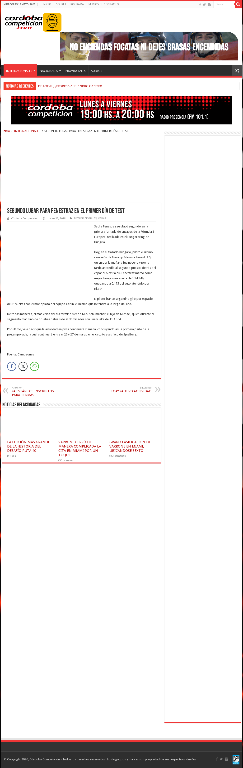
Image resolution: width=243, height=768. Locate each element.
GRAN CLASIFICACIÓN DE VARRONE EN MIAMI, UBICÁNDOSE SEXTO (130, 446)
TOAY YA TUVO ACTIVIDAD (127, 389)
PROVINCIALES (75, 71)
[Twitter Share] (23, 366)
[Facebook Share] (11, 366)
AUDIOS (96, 71)
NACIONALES (49, 71)
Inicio (6, 131)
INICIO (46, 4)
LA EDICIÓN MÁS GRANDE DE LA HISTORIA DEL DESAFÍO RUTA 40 (28, 446)
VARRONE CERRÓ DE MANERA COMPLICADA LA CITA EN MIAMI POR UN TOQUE (79, 448)
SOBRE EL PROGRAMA (70, 4)
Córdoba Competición (24, 218)
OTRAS (102, 218)
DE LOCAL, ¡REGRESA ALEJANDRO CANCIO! (70, 86)
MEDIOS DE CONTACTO (104, 4)
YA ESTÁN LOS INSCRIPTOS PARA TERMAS (36, 391)
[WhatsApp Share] (34, 366)
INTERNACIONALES (19, 71)
